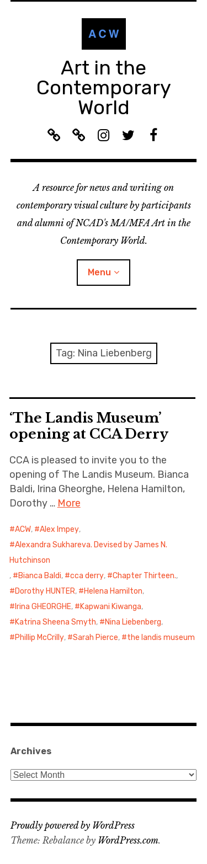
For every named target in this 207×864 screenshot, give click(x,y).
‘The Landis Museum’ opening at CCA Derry (88, 426)
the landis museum (161, 637)
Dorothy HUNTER (45, 591)
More (69, 503)
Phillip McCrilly (39, 637)
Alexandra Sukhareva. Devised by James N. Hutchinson (88, 552)
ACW (23, 529)
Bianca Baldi (39, 575)
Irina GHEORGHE (43, 606)
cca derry (87, 575)
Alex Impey (59, 529)
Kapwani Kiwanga (110, 606)
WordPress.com (128, 840)
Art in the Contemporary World (103, 87)
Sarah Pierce (95, 637)
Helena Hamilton (113, 591)
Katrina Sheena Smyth (55, 622)
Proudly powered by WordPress (72, 825)
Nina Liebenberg (133, 622)
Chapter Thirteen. (144, 575)
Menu (99, 272)
